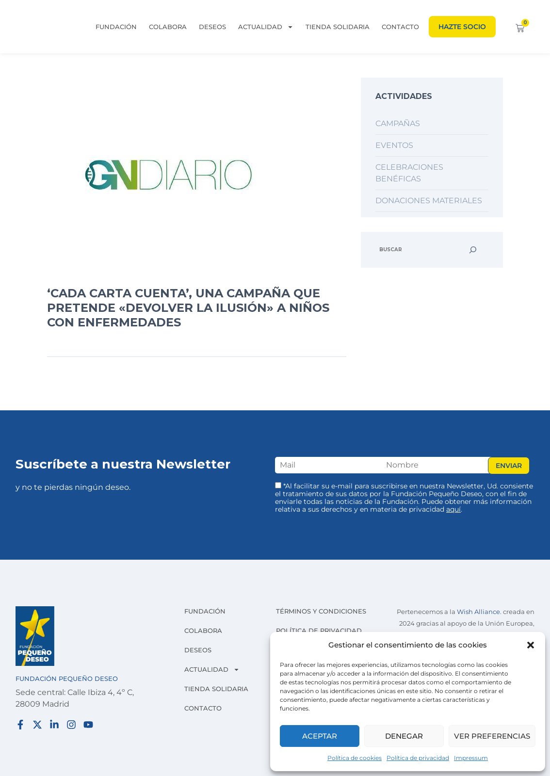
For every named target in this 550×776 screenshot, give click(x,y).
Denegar (404, 736)
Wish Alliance (478, 611)
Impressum (471, 757)
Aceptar (319, 736)
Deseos (212, 27)
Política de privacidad (418, 757)
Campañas (397, 123)
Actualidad (265, 26)
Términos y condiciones (321, 611)
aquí (453, 509)
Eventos (394, 145)
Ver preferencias (492, 736)
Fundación (116, 27)
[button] (530, 645)
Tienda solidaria (338, 27)
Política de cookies (354, 757)
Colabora (168, 27)
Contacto (400, 27)
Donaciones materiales (428, 200)
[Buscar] (472, 250)
